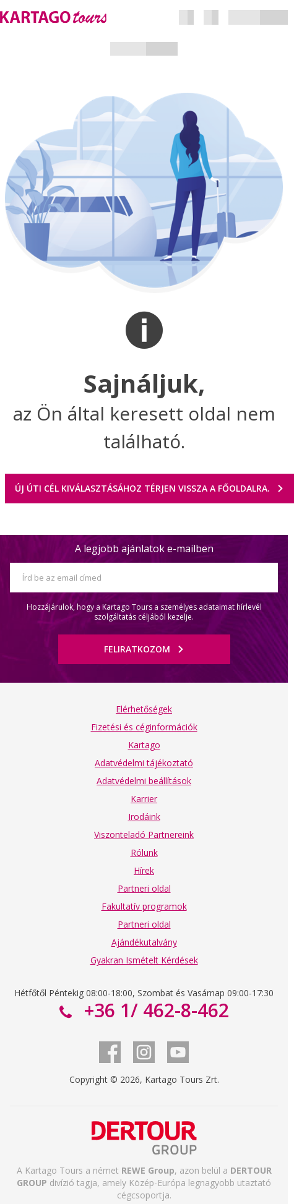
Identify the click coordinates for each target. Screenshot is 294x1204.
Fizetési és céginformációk (144, 727)
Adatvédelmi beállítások (144, 781)
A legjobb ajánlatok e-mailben (144, 548)
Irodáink (144, 816)
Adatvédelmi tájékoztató (144, 763)
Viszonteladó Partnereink (144, 834)
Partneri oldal (144, 888)
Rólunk (144, 852)
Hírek (144, 870)
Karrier (144, 799)
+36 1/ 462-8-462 (154, 1010)
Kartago (144, 745)
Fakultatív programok (144, 906)
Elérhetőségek (144, 709)
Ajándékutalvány (144, 942)
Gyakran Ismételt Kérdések (144, 960)
